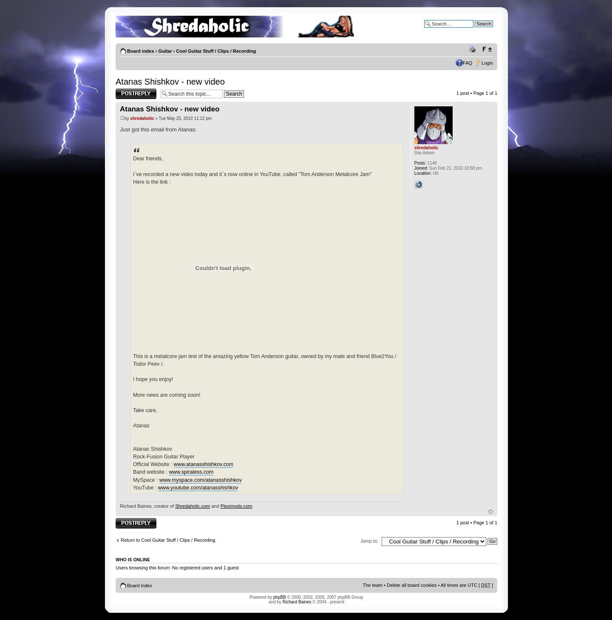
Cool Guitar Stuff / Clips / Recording (216, 51)
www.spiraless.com (191, 472)
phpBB (279, 597)
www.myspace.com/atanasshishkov (200, 480)
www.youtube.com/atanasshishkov (198, 488)
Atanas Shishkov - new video (170, 81)
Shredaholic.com (192, 506)
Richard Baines (297, 602)
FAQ (467, 62)
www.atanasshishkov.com (203, 464)
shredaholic (142, 118)
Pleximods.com (236, 506)
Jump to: (369, 540)
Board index (140, 51)
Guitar (165, 51)
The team (372, 585)
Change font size (487, 49)
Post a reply (136, 93)
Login (487, 62)
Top (490, 511)
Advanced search (475, 30)
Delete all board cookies (411, 585)
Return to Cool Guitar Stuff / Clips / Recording (168, 540)
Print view (474, 49)
